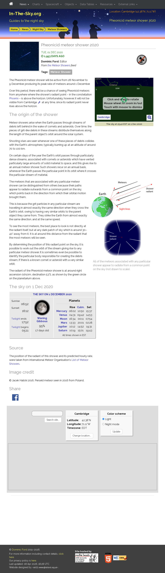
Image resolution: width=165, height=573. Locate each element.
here (33, 560)
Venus (63, 314)
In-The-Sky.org (25, 13)
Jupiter (62, 326)
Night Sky (38, 29)
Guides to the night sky (26, 21)
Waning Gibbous (42, 320)
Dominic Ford (19, 549)
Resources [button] (106, 4)
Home (14, 29)
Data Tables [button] (87, 4)
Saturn (62, 330)
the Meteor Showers (59, 65)
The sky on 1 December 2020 (52, 294)
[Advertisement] (82, 466)
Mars (64, 322)
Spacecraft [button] (53, 4)
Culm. (80, 307)
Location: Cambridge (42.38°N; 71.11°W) (133, 11)
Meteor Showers (57, 29)
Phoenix (14, 98)
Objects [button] (70, 4)
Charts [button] (36, 4)
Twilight (15, 318)
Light (106, 419)
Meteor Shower (61, 72)
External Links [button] (127, 4)
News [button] (23, 4)
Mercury (61, 311)
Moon (63, 318)
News (25, 29)
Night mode (110, 424)
